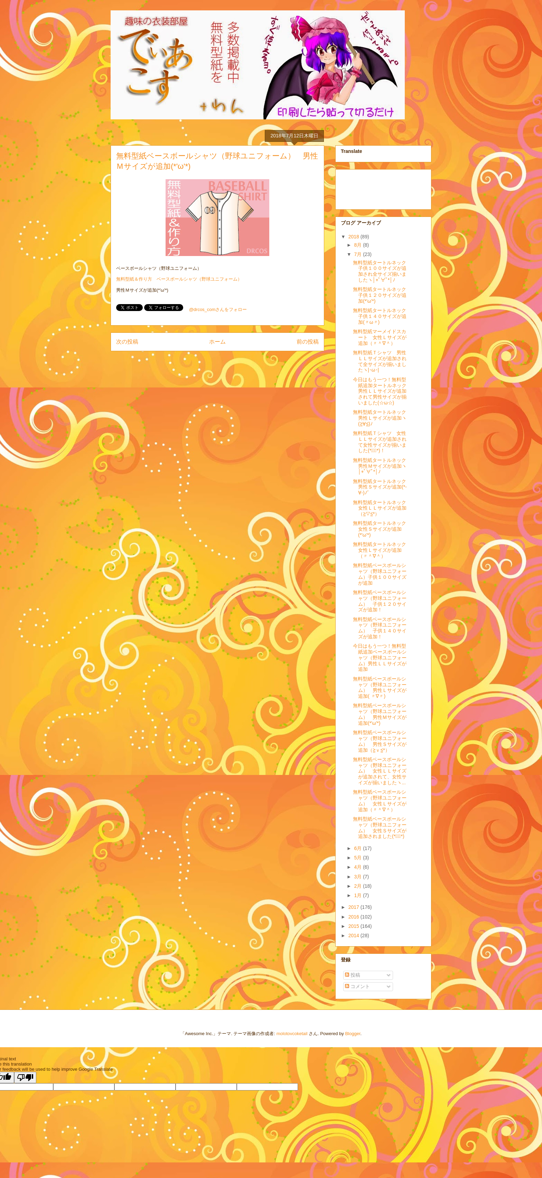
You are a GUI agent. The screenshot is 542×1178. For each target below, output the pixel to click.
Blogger (352, 1033)
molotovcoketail (292, 1033)
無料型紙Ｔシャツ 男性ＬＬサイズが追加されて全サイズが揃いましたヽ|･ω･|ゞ (379, 361)
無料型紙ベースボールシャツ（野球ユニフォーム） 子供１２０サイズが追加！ (379, 601)
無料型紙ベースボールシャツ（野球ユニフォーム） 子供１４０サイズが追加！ (379, 628)
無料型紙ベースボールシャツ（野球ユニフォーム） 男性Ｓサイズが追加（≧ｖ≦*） (379, 741)
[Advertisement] (375, 187)
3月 (358, 876)
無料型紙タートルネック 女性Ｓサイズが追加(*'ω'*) (382, 529)
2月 (358, 886)
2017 (354, 907)
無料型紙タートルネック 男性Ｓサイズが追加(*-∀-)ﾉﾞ (382, 487)
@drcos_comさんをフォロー (218, 309)
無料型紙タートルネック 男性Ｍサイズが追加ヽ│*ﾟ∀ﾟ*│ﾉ (382, 466)
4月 (358, 867)
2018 (354, 236)
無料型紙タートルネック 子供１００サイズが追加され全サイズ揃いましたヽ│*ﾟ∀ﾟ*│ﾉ (382, 271)
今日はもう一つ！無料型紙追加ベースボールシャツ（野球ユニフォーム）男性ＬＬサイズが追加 (379, 657)
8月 (358, 245)
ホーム (217, 342)
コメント (357, 986)
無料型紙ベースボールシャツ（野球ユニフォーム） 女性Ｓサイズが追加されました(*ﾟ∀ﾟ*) (379, 827)
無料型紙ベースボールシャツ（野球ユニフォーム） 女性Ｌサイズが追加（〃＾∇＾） (379, 800)
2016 (354, 917)
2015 (354, 926)
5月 (358, 857)
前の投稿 (308, 342)
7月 (358, 254)
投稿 (352, 975)
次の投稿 (127, 342)
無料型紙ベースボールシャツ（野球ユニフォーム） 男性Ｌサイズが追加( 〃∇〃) (379, 687)
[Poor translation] (25, 1077)
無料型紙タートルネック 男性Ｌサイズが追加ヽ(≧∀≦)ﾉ (382, 418)
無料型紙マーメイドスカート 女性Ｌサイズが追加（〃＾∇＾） (379, 337)
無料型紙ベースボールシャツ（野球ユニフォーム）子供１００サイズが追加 (379, 574)
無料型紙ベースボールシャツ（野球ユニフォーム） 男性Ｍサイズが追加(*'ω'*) (379, 714)
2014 (354, 935)
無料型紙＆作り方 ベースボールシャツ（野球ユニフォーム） (179, 279)
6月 (358, 848)
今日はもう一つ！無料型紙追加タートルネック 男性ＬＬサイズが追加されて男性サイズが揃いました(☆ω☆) (379, 391)
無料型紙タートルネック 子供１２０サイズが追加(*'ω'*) (382, 295)
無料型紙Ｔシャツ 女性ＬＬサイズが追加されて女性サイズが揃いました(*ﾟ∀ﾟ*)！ (379, 441)
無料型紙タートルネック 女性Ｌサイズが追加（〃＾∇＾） (382, 550)
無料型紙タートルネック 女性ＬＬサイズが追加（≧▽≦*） (382, 508)
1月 (358, 895)
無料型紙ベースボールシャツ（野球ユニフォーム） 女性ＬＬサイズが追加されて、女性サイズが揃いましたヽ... (379, 771)
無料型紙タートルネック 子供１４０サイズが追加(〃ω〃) (382, 316)
